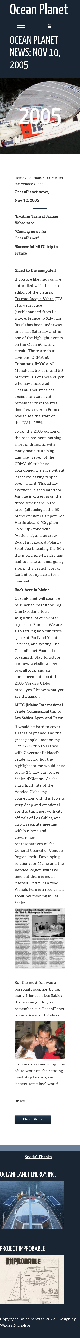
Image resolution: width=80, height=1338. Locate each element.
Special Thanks (38, 1157)
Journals (35, 178)
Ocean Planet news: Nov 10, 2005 (35, 53)
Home (19, 178)
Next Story (32, 1119)
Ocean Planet (39, 10)
